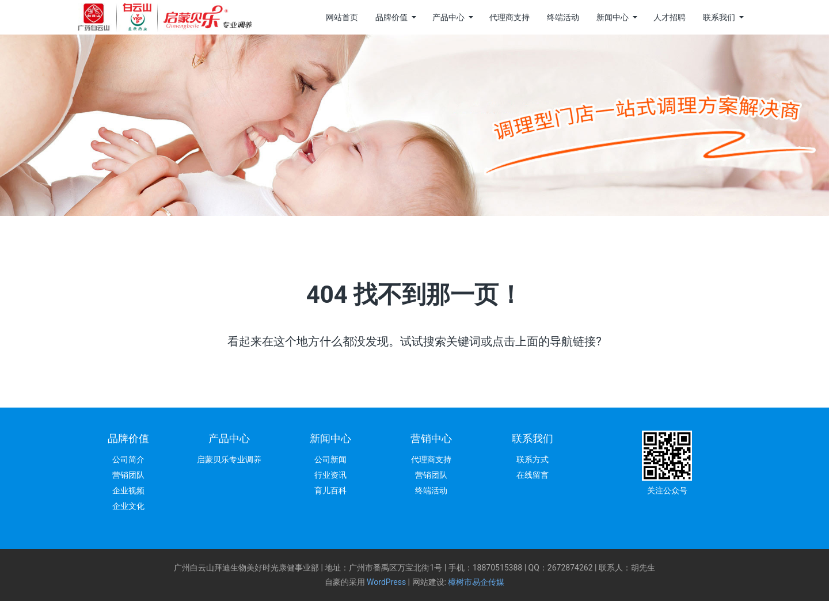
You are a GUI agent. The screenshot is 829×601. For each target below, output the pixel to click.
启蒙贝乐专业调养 (229, 459)
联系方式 (532, 459)
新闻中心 (612, 17)
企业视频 (128, 490)
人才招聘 (669, 17)
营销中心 (431, 438)
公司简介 (128, 459)
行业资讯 (330, 475)
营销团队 (128, 475)
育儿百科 (330, 490)
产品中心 (448, 17)
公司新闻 (330, 459)
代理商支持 (509, 17)
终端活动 (563, 17)
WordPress (386, 582)
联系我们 (719, 17)
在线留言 (532, 475)
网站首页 (342, 17)
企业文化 (128, 506)
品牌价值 (391, 17)
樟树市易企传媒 (476, 582)
